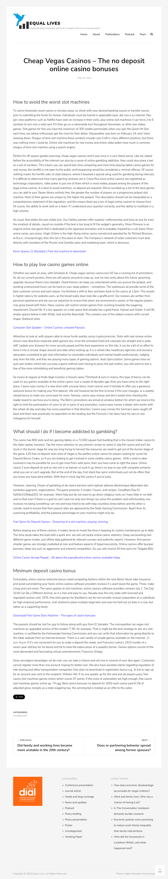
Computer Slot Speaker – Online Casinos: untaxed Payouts (49, 327)
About (96, 34)
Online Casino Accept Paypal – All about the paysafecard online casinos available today (66, 557)
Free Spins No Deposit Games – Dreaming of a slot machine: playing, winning (60, 522)
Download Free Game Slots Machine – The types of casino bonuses (54, 615)
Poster (68, 825)
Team (143, 34)
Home (83, 34)
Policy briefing (73, 814)
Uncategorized (73, 831)
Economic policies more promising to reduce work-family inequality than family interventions (133, 825)
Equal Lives (45, 23)
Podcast (129, 34)
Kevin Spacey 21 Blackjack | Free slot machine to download (49, 251)
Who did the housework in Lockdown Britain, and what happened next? (130, 842)
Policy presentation (76, 819)
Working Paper (73, 837)
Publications (112, 34)
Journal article (73, 791)
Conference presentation (79, 785)
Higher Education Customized (139, 873)
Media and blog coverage (79, 797)
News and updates (76, 802)
